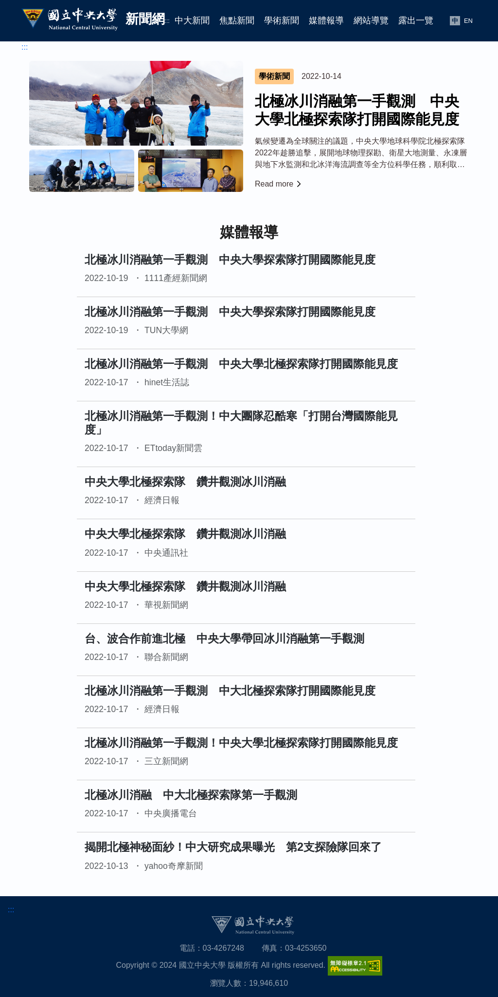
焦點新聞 (236, 20)
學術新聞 (281, 20)
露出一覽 (415, 20)
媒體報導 (326, 20)
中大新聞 (192, 20)
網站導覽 (371, 20)
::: (167, 20)
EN (468, 20)
